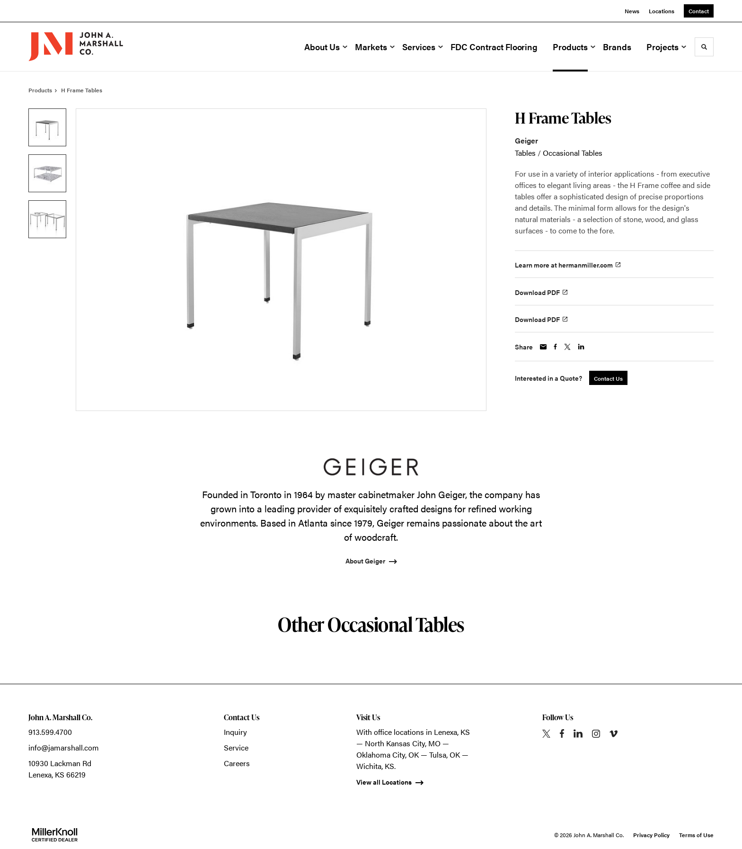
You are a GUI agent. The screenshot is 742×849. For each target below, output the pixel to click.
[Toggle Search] (704, 46)
